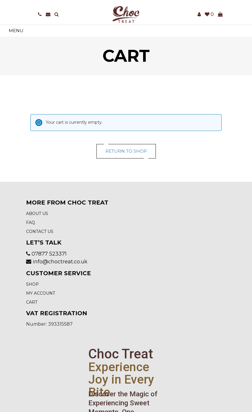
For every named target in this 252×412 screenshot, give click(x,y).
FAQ (30, 222)
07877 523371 (49, 254)
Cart (31, 302)
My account (40, 293)
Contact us (39, 231)
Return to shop (126, 151)
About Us (37, 213)
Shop (32, 284)
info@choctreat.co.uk (60, 261)
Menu (16, 30)
